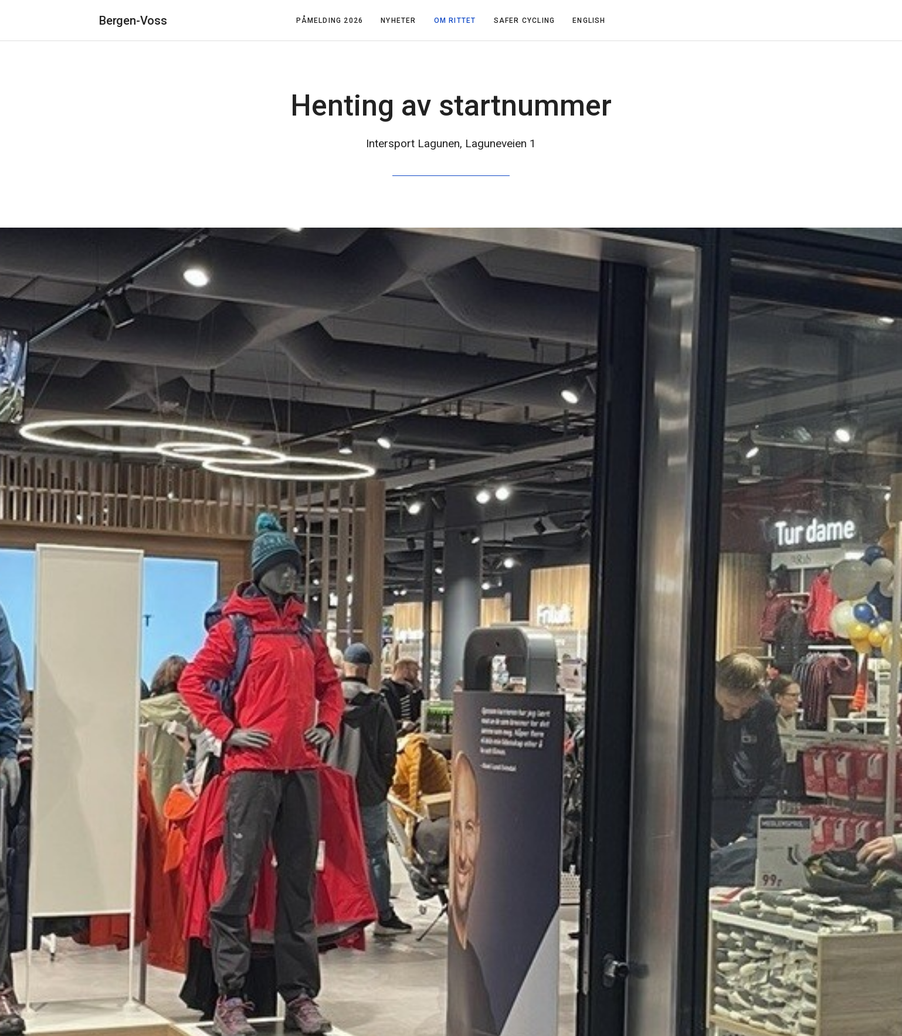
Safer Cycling (524, 20)
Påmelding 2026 (329, 20)
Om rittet (455, 20)
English (588, 20)
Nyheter (398, 20)
